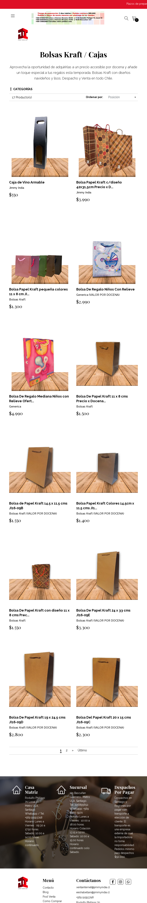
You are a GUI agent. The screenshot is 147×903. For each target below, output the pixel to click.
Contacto (48, 887)
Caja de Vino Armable (27, 182)
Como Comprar (52, 901)
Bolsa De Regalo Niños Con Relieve (105, 289)
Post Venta (49, 896)
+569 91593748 (85, 897)
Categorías (21, 89)
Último (82, 750)
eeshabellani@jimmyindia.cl (93, 892)
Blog (46, 892)
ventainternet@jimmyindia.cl (93, 887)
